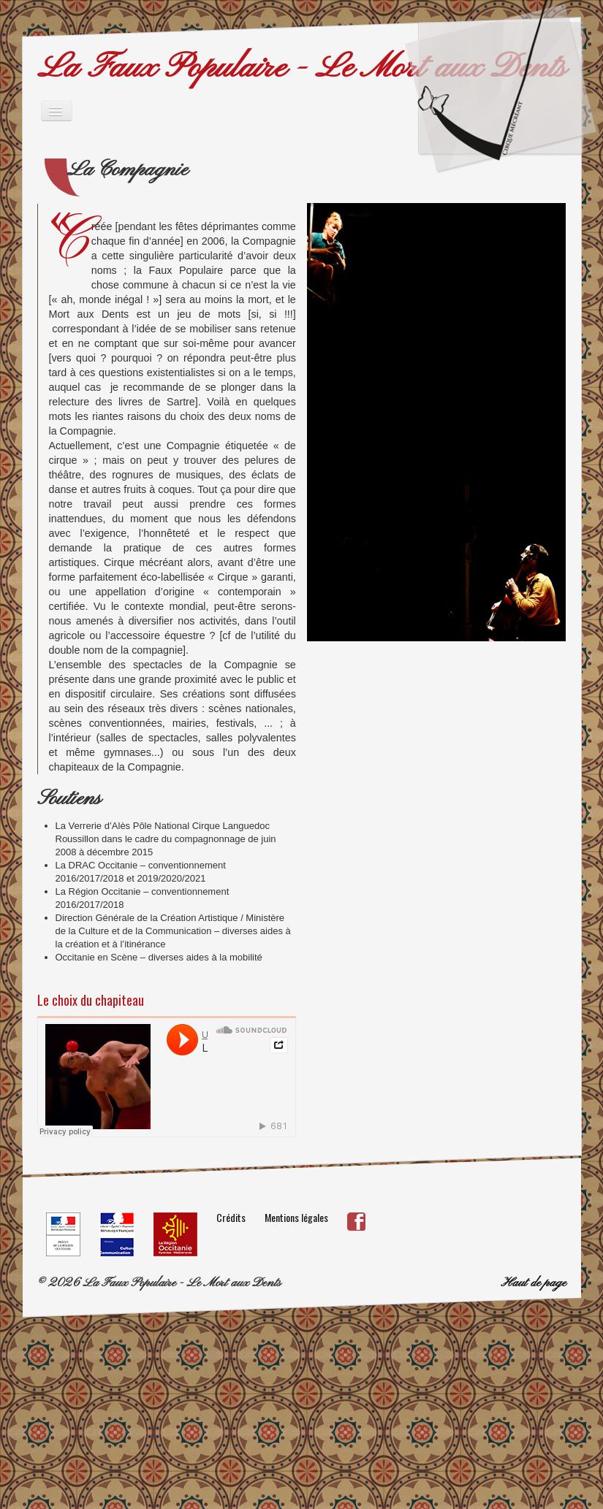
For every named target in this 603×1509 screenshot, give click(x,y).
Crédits (231, 1217)
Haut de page (533, 1283)
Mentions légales (296, 1217)
